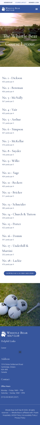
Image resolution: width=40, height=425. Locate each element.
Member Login (34, 2)
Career (3, 348)
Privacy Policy (20, 418)
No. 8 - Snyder (11, 151)
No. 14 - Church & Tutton (19, 214)
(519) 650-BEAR (7, 397)
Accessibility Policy (29, 415)
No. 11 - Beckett (12, 182)
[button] (36, 9)
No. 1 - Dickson (12, 78)
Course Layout (20, 2)
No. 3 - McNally (12, 98)
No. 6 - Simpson (12, 129)
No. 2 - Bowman (12, 88)
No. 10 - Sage (10, 173)
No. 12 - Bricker (12, 192)
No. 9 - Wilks (10, 161)
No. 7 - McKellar (13, 141)
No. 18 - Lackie (12, 261)
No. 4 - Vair (9, 110)
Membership (8, 2)
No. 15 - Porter (11, 224)
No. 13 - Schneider (14, 204)
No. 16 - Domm (12, 236)
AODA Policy (16, 415)
